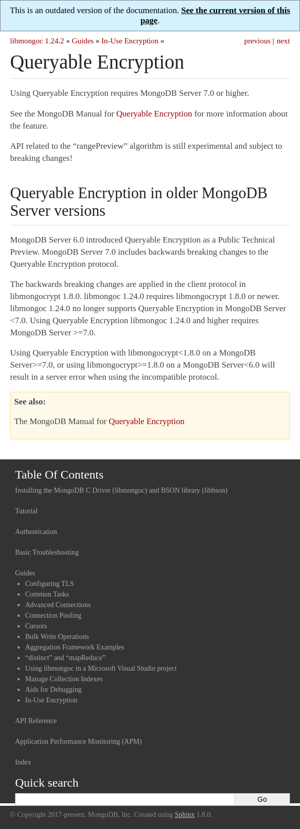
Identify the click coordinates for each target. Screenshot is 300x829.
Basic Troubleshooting (47, 552)
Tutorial (26, 511)
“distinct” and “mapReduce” (65, 658)
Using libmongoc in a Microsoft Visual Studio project (101, 668)
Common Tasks (47, 594)
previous (257, 40)
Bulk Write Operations (57, 636)
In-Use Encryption (129, 40)
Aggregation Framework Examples (74, 647)
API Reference (36, 721)
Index (23, 762)
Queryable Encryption (154, 114)
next (283, 40)
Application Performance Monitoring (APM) (78, 741)
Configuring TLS (49, 583)
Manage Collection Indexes (64, 679)
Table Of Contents (59, 474)
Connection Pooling (53, 615)
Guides (83, 40)
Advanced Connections (58, 605)
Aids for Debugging (53, 689)
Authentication (36, 532)
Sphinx (185, 814)
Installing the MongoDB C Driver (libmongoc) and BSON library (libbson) (121, 490)
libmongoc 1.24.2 (37, 40)
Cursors (36, 626)
